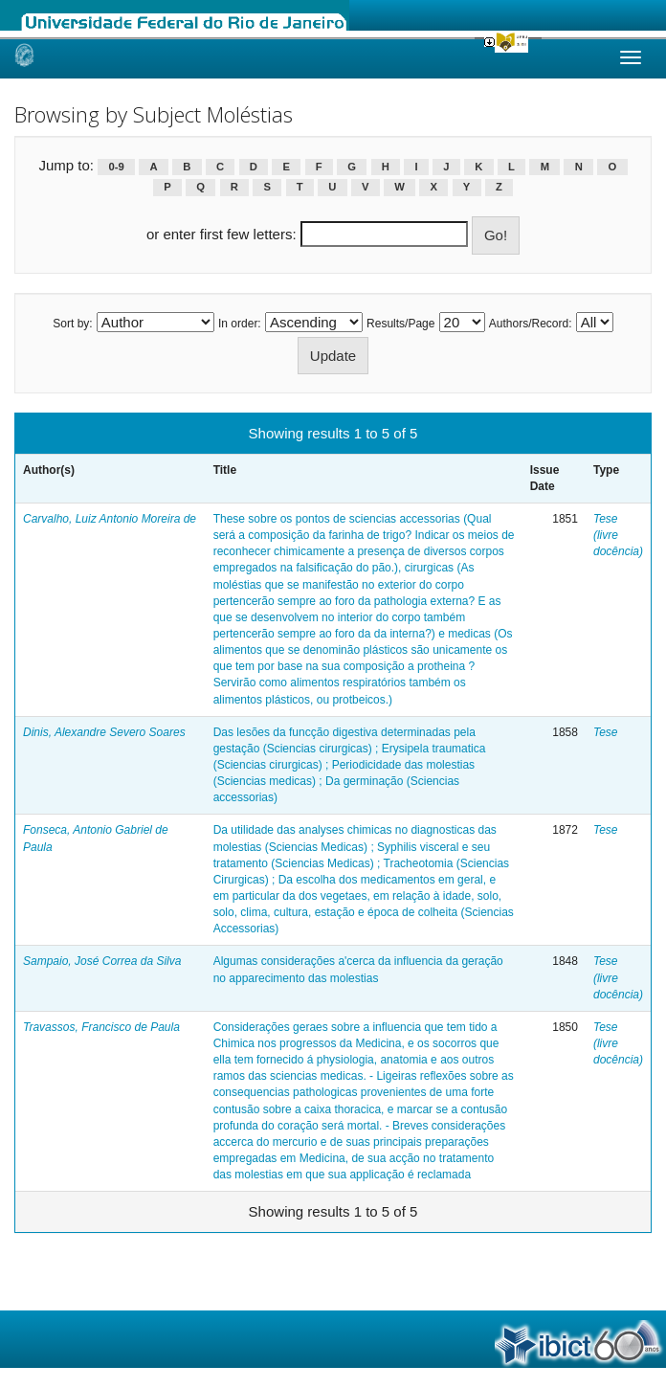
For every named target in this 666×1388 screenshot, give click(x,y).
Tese (605, 732)
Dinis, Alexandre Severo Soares (104, 732)
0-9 (115, 166)
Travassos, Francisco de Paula (101, 1027)
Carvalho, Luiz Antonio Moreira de (109, 519)
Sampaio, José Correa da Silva (102, 961)
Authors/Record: (530, 323)
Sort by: (72, 323)
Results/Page (400, 323)
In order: (239, 323)
